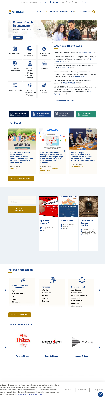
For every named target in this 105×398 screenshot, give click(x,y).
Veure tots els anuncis (65, 101)
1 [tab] (52, 33)
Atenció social (76, 290)
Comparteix (33, 151)
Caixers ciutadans (18, 294)
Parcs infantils (47, 293)
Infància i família (77, 293)
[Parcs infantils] (86, 114)
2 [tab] (52, 36)
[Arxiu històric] (63, 114)
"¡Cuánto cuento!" (44, 221)
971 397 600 (41, 2)
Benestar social (78, 287)
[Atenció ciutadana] (41, 114)
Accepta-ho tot (82, 390)
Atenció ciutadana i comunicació (20, 286)
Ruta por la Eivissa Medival (87, 222)
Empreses (45, 301)
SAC (13, 291)
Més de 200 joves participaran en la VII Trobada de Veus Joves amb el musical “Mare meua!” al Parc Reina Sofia (83, 156)
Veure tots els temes (19, 315)
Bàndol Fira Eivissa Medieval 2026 (66, 53)
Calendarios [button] (22, 202)
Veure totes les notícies (20, 178)
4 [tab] (52, 42)
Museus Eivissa (81, 356)
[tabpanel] (52, 30)
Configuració (67, 390)
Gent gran (45, 298)
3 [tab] (52, 39)
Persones (46, 287)
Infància (45, 290)
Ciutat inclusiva (76, 306)
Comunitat (75, 303)
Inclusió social (76, 301)
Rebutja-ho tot (98, 390)
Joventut (45, 296)
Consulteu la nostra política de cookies (28, 394)
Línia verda (16, 302)
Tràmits (15, 299)
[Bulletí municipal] (18, 114)
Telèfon (15, 296)
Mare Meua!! (67, 220)
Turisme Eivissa (22, 356)
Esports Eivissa (51, 356)
